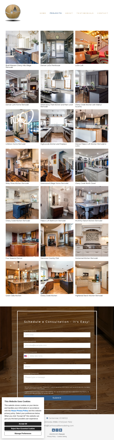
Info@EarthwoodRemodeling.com (58, 426)
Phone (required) (57, 355)
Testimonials (85, 13)
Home (43, 13)
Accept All (23, 424)
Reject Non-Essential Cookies (23, 429)
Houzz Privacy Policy (19, 411)
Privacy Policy (51, 436)
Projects (56, 13)
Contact (102, 13)
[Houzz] (53, 430)
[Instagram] (57, 430)
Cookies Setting (62, 436)
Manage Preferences (23, 433)
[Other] (60, 430)
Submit (57, 398)
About (69, 13)
